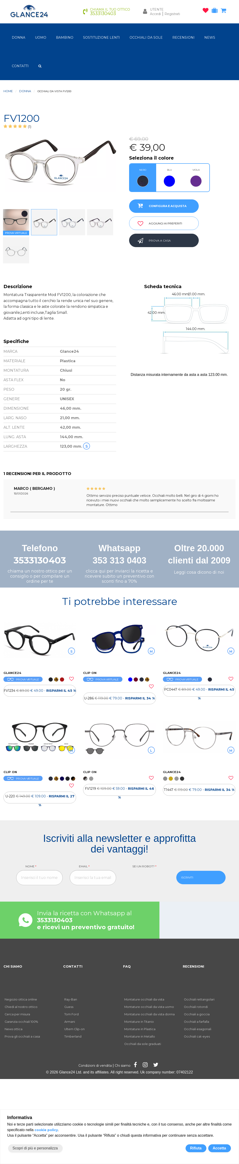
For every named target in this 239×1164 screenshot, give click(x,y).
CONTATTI (20, 66)
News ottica (13, 1029)
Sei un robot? (144, 866)
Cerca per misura (17, 1014)
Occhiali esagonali (197, 1029)
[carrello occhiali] (224, 11)
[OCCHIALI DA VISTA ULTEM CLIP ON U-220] (39, 743)
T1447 (199, 790)
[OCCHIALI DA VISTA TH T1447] (199, 743)
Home (8, 91)
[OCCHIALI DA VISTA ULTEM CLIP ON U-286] (119, 644)
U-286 (119, 698)
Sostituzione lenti (101, 37)
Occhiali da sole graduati (142, 1044)
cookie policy (46, 1130)
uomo (40, 37)
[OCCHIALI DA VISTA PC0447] (199, 644)
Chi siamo (122, 1065)
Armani (69, 1021)
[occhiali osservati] (207, 11)
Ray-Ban (70, 999)
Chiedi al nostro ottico (21, 1007)
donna (18, 37)
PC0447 (199, 692)
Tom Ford (71, 1014)
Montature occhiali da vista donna (149, 1014)
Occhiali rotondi (196, 1007)
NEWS (209, 37)
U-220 (39, 798)
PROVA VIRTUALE (23, 679)
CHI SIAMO (12, 966)
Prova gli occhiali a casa (22, 1036)
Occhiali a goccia (197, 1014)
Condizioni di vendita (95, 1065)
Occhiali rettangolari (199, 999)
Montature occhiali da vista (144, 999)
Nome (30, 866)
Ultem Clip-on (74, 1029)
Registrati (172, 14)
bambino (64, 37)
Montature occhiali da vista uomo (149, 1007)
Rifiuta (196, 1148)
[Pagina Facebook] (135, 1065)
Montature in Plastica (139, 1029)
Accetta (219, 1148)
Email (84, 866)
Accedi (155, 14)
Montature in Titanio (139, 1021)
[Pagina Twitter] (156, 1065)
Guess (68, 1007)
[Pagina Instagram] (145, 1065)
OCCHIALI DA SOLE (146, 37)
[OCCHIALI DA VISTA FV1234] (39, 644)
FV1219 (119, 791)
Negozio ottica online (21, 999)
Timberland (72, 1036)
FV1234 (40, 691)
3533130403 (40, 560)
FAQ (127, 966)
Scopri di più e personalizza (35, 1148)
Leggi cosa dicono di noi (199, 572)
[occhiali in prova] (216, 11)
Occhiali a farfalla (196, 1021)
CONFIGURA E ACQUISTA (160, 205)
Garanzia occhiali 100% (21, 1021)
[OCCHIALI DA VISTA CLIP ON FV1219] (119, 743)
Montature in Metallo (139, 1036)
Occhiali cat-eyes (197, 1036)
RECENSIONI (183, 37)
